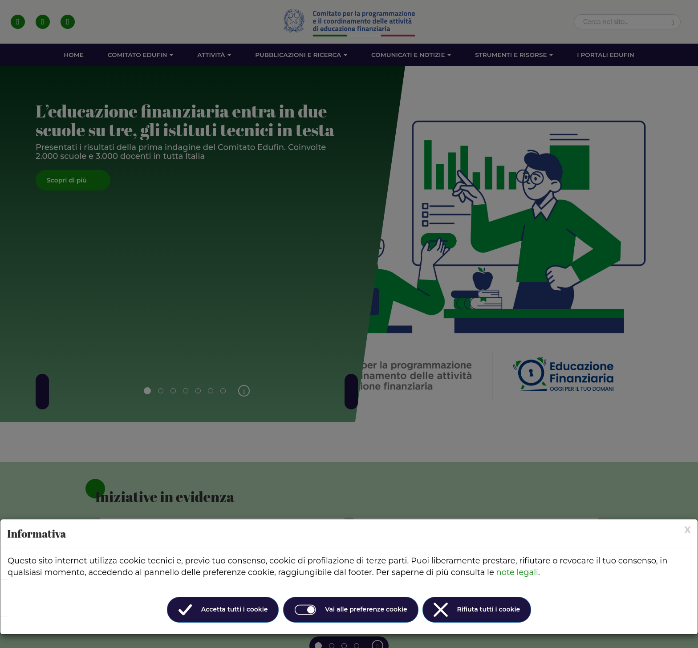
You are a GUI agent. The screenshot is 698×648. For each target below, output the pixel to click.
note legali (517, 572)
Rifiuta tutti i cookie (477, 610)
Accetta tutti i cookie (223, 610)
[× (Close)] (687, 530)
